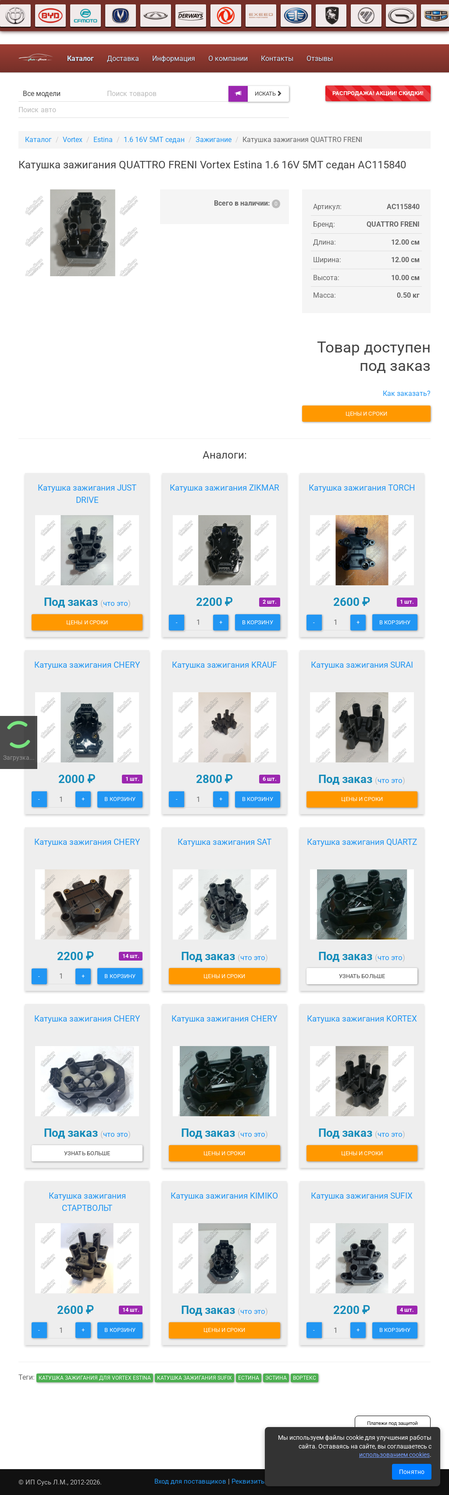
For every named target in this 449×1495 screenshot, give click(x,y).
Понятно (411, 1471)
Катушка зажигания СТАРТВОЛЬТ (87, 1202)
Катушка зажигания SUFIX (362, 1196)
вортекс (304, 1378)
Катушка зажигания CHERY (87, 665)
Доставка (123, 58)
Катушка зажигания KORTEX (362, 1019)
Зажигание (214, 139)
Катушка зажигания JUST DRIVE (87, 494)
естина (248, 1378)
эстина (276, 1378)
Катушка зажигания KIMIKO (224, 1196)
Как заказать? (407, 393)
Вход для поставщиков (190, 1481)
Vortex (72, 139)
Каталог (38, 139)
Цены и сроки (366, 413)
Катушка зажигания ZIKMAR (224, 488)
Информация (173, 58)
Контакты (277, 58)
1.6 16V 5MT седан (154, 139)
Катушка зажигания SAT (224, 842)
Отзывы (319, 58)
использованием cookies (394, 1454)
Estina (103, 139)
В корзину (257, 622)
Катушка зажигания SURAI (362, 665)
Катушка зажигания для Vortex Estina (95, 1378)
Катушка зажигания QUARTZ (362, 842)
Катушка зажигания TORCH (362, 488)
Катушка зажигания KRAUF (224, 665)
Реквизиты (249, 1481)
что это (115, 603)
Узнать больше (362, 976)
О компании (228, 58)
